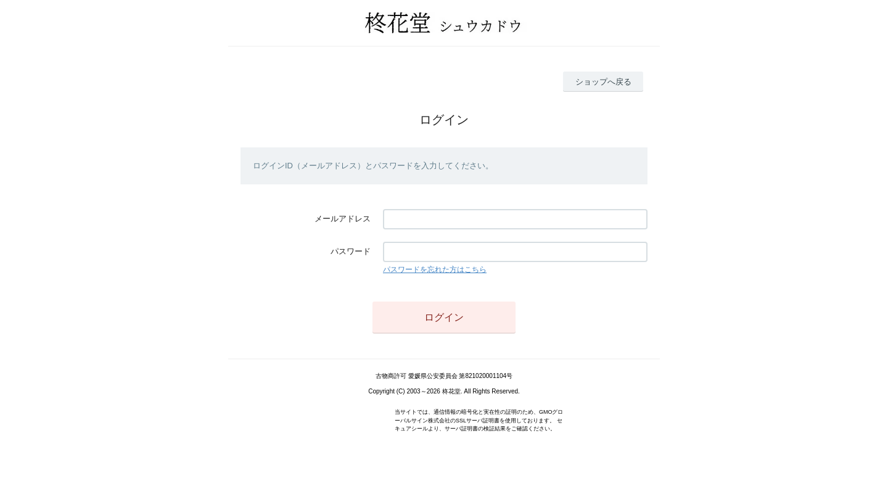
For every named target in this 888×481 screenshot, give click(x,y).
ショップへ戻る (603, 81)
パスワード (351, 251)
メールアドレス (342, 218)
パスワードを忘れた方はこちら (435, 269)
